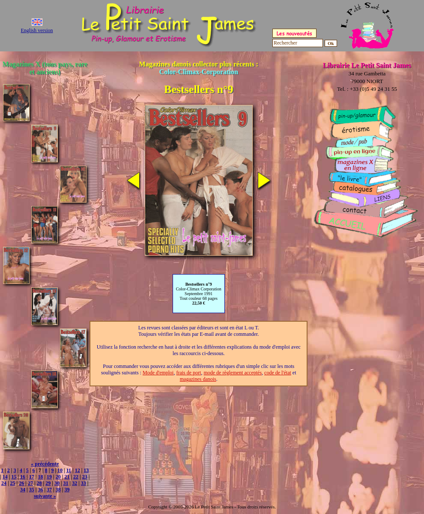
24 (3, 483)
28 (39, 483)
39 (66, 490)
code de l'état (277, 373)
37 (49, 490)
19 (49, 477)
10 (60, 470)
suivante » (45, 496)
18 (40, 477)
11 (68, 470)
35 (31, 490)
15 (13, 477)
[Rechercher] (297, 43)
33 (83, 483)
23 (84, 477)
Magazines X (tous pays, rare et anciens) (45, 67)
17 (31, 477)
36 (40, 490)
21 (66, 477)
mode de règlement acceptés (232, 373)
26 (21, 483)
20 (58, 477)
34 (22, 490)
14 (5, 477)
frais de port (188, 373)
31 (66, 483)
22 (75, 477)
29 (48, 483)
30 (57, 483)
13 (86, 470)
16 (22, 477)
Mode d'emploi (158, 373)
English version (37, 30)
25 (12, 483)
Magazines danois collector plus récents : (198, 67)
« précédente (45, 464)
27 (30, 483)
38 (58, 490)
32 (74, 483)
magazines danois (198, 379)
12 (77, 470)
